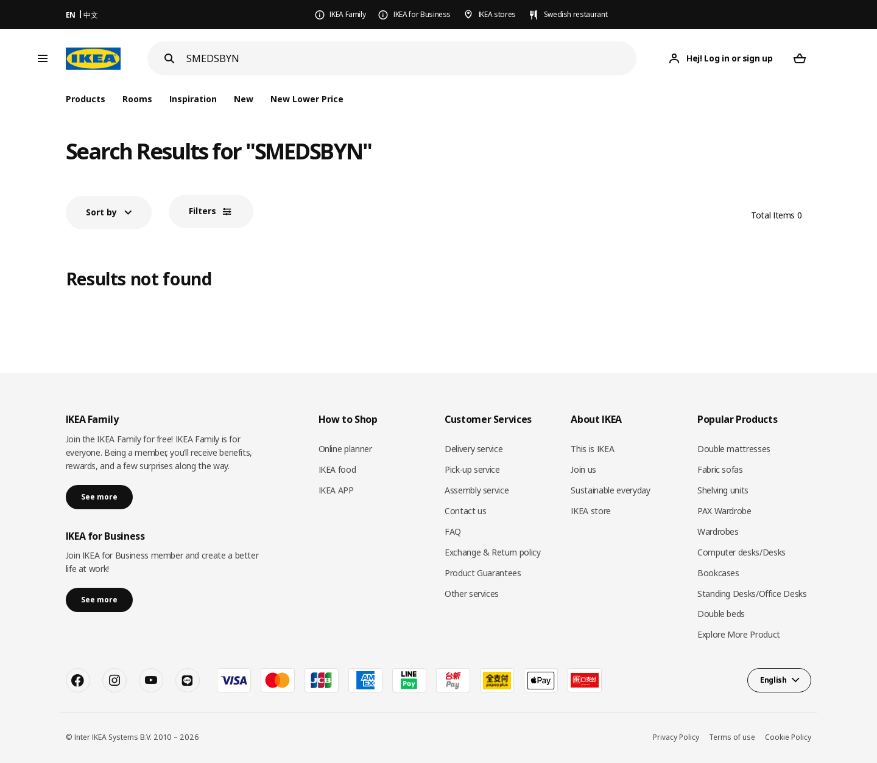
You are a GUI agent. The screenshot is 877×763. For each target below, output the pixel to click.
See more (99, 497)
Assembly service (477, 490)
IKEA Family (347, 14)
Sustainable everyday (610, 490)
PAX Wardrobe (724, 511)
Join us (583, 469)
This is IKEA (592, 449)
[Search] (411, 58)
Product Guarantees (483, 573)
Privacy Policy (676, 737)
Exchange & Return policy (493, 552)
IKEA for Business (422, 14)
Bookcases (718, 573)
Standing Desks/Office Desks (752, 593)
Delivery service (473, 449)
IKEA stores (497, 14)
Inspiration (193, 99)
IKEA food (337, 469)
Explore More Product (738, 634)
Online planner (345, 449)
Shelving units (722, 490)
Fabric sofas (720, 469)
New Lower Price (306, 99)
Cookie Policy (788, 737)
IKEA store (591, 511)
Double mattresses (733, 449)
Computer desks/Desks (741, 552)
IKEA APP (336, 490)
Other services (472, 593)
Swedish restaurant (576, 14)
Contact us (466, 511)
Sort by (101, 212)
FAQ (453, 531)
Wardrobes (718, 531)
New (243, 99)
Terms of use (732, 737)
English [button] (773, 680)
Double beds (721, 613)
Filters (202, 211)
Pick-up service (472, 469)
